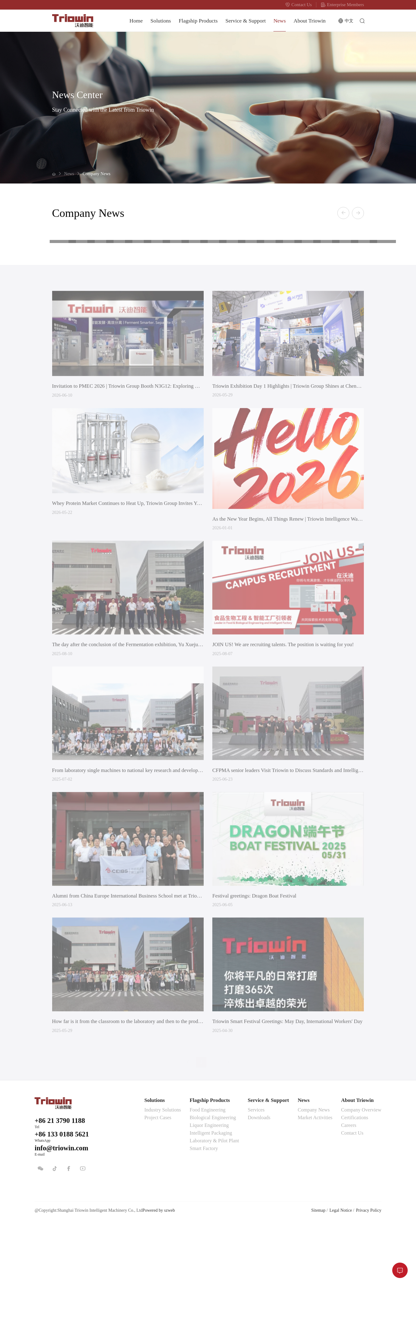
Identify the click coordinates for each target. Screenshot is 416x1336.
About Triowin (309, 21)
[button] (343, 214)
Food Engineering (208, 1222)
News (279, 21)
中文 (345, 21)
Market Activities (315, 1230)
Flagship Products (198, 21)
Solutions (161, 21)
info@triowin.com (61, 1260)
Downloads (259, 1230)
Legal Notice (341, 1323)
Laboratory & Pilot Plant (214, 1253)
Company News (96, 173)
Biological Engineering (213, 1230)
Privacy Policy (368, 1323)
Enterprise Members (342, 4)
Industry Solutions (162, 1222)
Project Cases (157, 1230)
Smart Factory (204, 1261)
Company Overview (361, 1222)
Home (136, 21)
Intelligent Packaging (211, 1245)
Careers (348, 1238)
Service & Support (245, 21)
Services (256, 1222)
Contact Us (298, 4)
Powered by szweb (159, 1323)
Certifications (354, 1230)
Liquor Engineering (209, 1238)
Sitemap (318, 1323)
